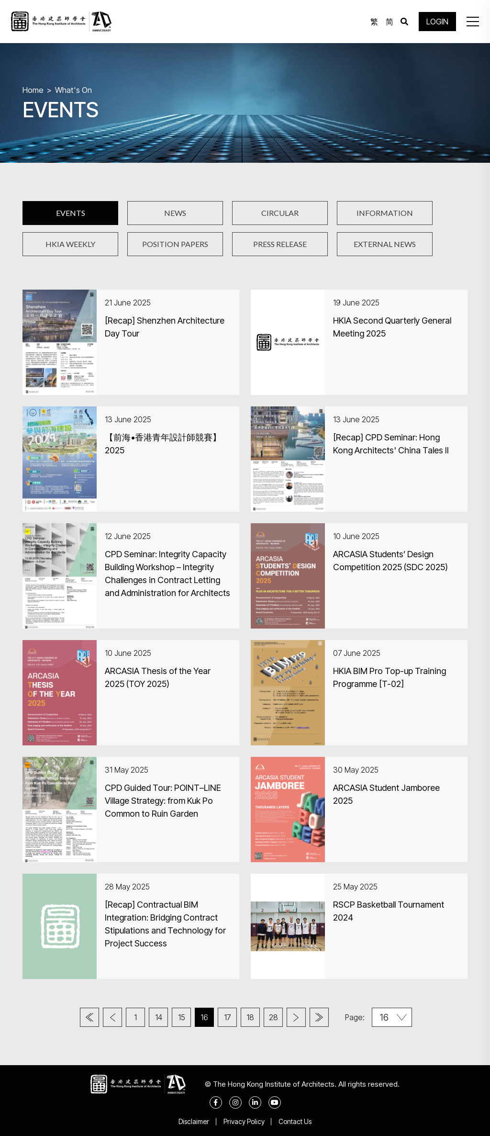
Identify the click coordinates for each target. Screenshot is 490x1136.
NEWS (175, 212)
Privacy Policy (244, 1121)
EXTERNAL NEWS (385, 243)
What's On (73, 90)
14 (158, 1017)
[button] (473, 21)
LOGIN (437, 21)
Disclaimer (193, 1121)
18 (250, 1017)
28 (273, 1017)
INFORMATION (384, 212)
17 (227, 1017)
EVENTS (70, 212)
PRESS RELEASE (280, 243)
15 (181, 1017)
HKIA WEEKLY (70, 243)
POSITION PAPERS (175, 243)
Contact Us (295, 1121)
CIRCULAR (280, 212)
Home (33, 90)
